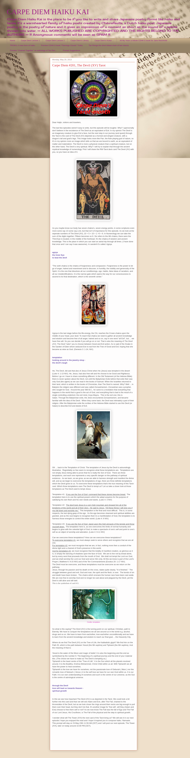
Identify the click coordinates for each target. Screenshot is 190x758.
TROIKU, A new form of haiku (22, 45)
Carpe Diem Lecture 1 (30, 40)
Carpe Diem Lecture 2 (55, 40)
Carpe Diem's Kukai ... (104, 40)
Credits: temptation (93, 622)
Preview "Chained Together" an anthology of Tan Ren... (33, 50)
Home (12, 40)
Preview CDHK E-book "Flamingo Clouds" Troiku (62, 45)
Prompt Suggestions (71, 50)
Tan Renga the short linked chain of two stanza (109, 45)
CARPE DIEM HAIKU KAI (48, 12)
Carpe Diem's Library (80, 40)
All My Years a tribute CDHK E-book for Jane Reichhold (143, 40)
